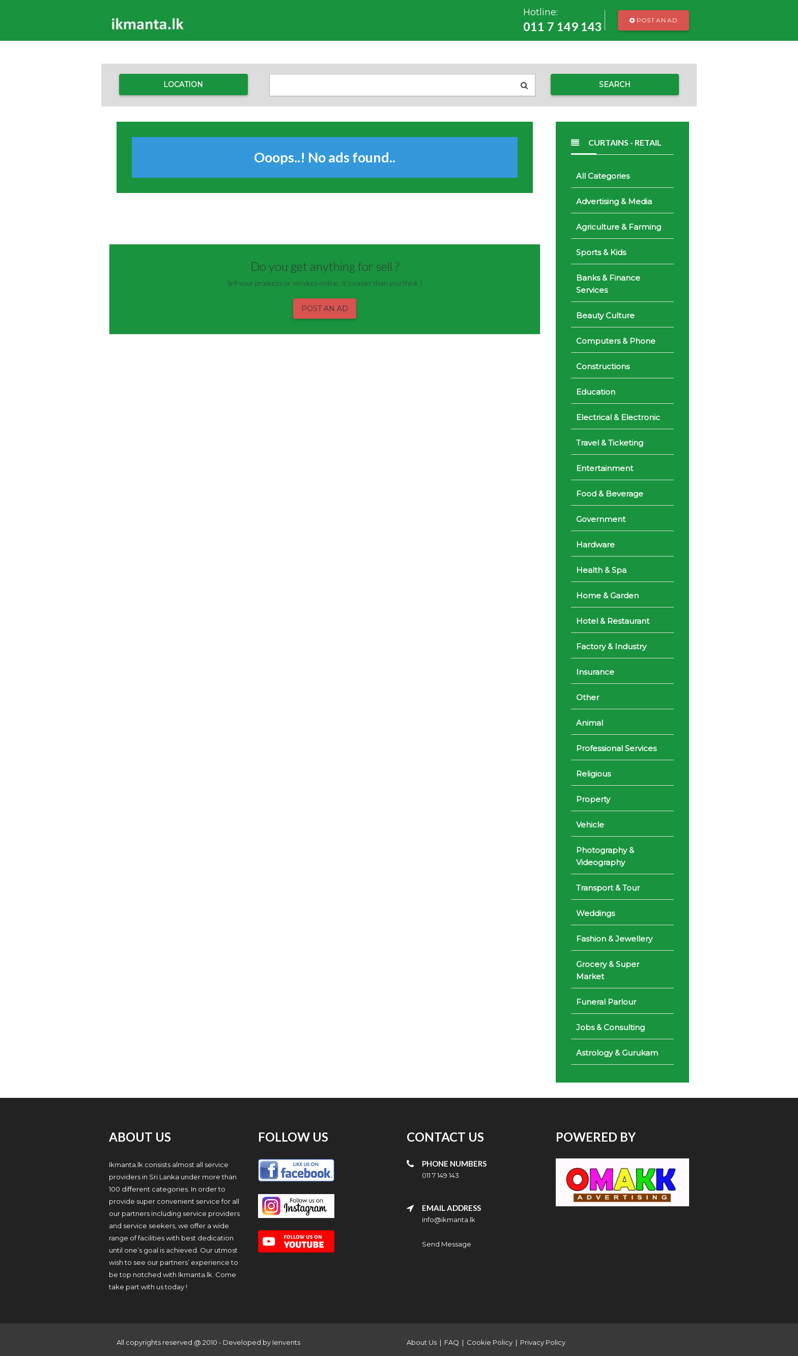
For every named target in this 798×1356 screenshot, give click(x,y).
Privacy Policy (542, 1342)
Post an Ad (653, 20)
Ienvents (286, 1342)
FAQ (451, 1342)
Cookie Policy (489, 1342)
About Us (422, 1342)
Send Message (446, 1244)
